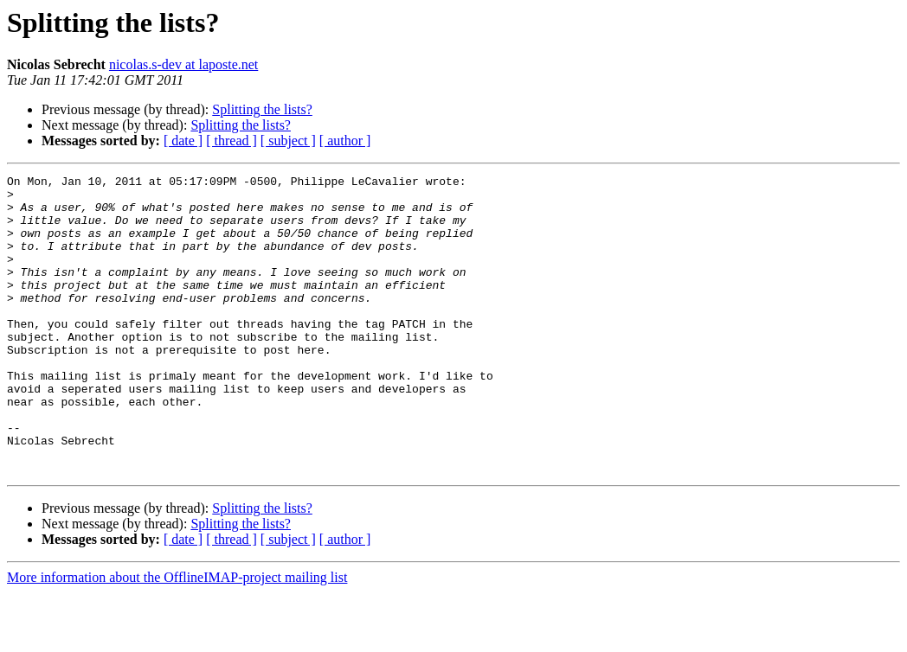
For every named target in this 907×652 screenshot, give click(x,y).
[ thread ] (231, 140)
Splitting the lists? (262, 109)
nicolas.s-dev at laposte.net (183, 64)
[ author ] (345, 140)
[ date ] (183, 140)
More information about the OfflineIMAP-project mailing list (177, 637)
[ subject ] (288, 140)
